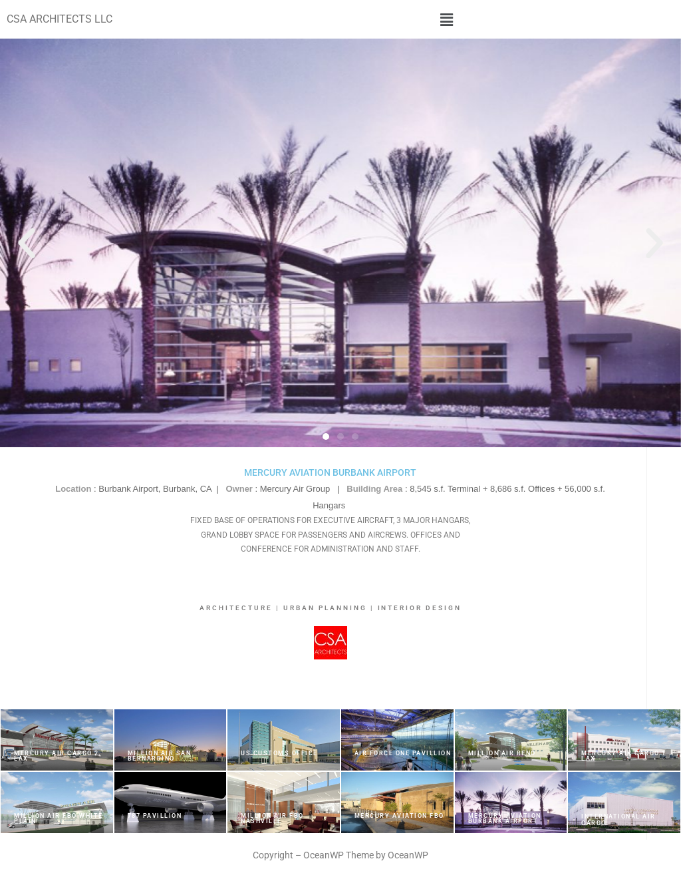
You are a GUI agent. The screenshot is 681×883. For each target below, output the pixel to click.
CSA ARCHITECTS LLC (59, 19)
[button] (447, 19)
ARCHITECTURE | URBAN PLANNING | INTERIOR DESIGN (331, 608)
